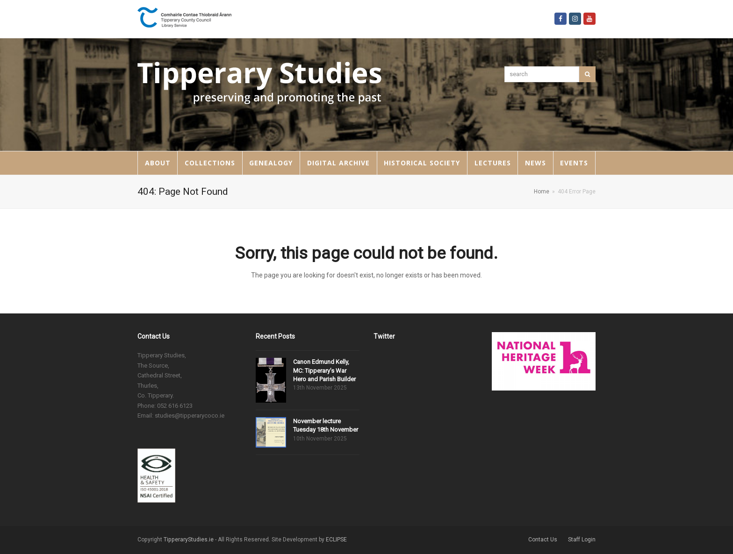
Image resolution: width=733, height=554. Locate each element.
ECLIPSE (336, 539)
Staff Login (582, 539)
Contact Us (542, 539)
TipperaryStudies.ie (189, 539)
